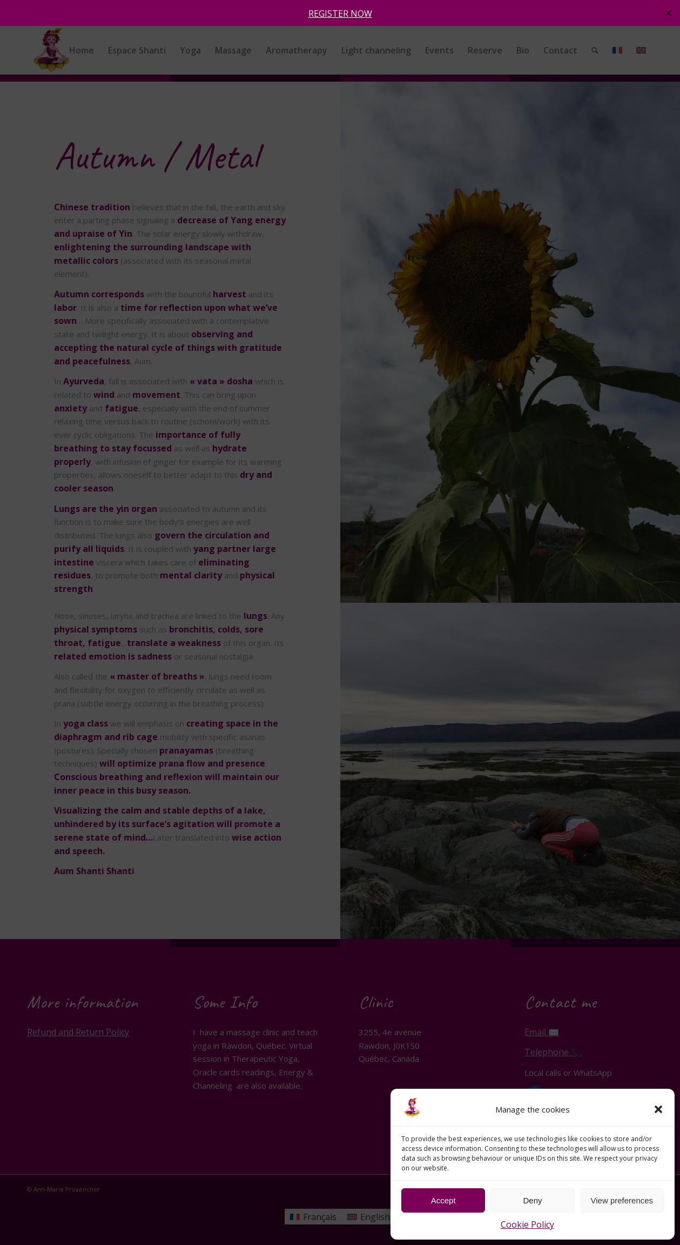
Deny (532, 1200)
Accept (443, 1200)
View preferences (622, 1200)
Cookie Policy (527, 1224)
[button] (658, 1109)
